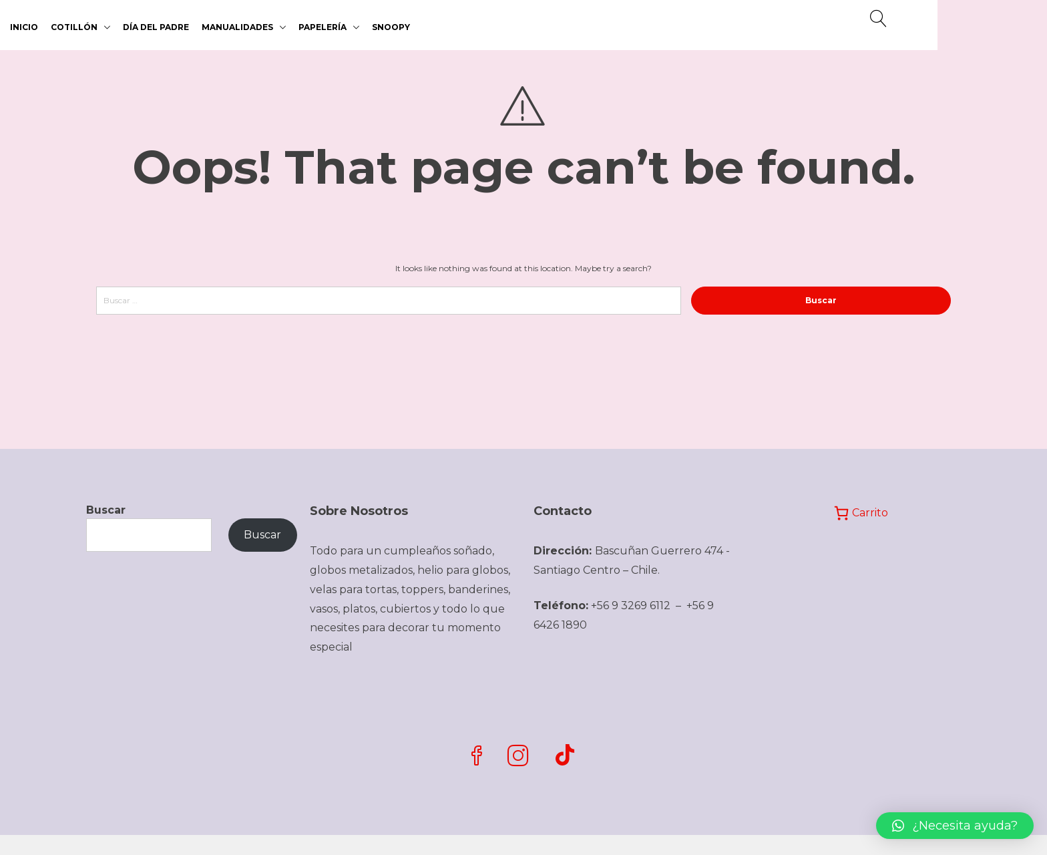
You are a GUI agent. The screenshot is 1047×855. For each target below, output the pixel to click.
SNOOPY (391, 27)
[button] (955, 825)
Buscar (106, 510)
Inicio (24, 27)
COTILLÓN (74, 27)
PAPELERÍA (322, 27)
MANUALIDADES (237, 27)
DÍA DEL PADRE (156, 27)
